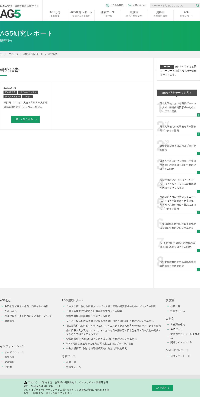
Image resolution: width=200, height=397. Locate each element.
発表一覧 (71, 362)
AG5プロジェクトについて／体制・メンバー (29, 316)
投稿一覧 (175, 306)
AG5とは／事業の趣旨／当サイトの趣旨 (26, 306)
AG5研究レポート (33, 54)
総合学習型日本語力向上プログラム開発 (88, 316)
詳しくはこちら (24, 119)
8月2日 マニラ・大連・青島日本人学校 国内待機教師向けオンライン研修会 (26, 105)
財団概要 (9, 320)
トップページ (11, 54)
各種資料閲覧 (160, 13)
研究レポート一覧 (180, 356)
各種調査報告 (177, 324)
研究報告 (53, 54)
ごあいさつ (11, 311)
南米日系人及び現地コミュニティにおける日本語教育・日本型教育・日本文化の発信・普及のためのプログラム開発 (113, 332)
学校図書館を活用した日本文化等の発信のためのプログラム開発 (101, 338)
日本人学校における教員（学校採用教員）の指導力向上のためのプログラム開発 (110, 320)
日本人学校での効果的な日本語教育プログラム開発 (94, 311)
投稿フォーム (73, 367)
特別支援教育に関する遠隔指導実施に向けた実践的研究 (96, 348)
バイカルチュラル (28, 92)
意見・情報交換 (134, 13)
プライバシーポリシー (45, 389)
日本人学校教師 (12, 96)
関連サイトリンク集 (181, 342)
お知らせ (9, 357)
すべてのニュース (14, 352)
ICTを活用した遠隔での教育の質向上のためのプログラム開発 (100, 343)
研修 (28, 96)
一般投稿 (108, 13)
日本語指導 (10, 92)
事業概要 (55, 13)
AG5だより (176, 329)
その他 (8, 366)
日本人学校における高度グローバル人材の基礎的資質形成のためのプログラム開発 (111, 306)
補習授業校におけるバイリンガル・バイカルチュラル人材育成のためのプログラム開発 (113, 325)
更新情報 (9, 362)
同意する (162, 388)
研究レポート (187, 13)
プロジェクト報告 (81, 13)
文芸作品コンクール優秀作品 (185, 336)
